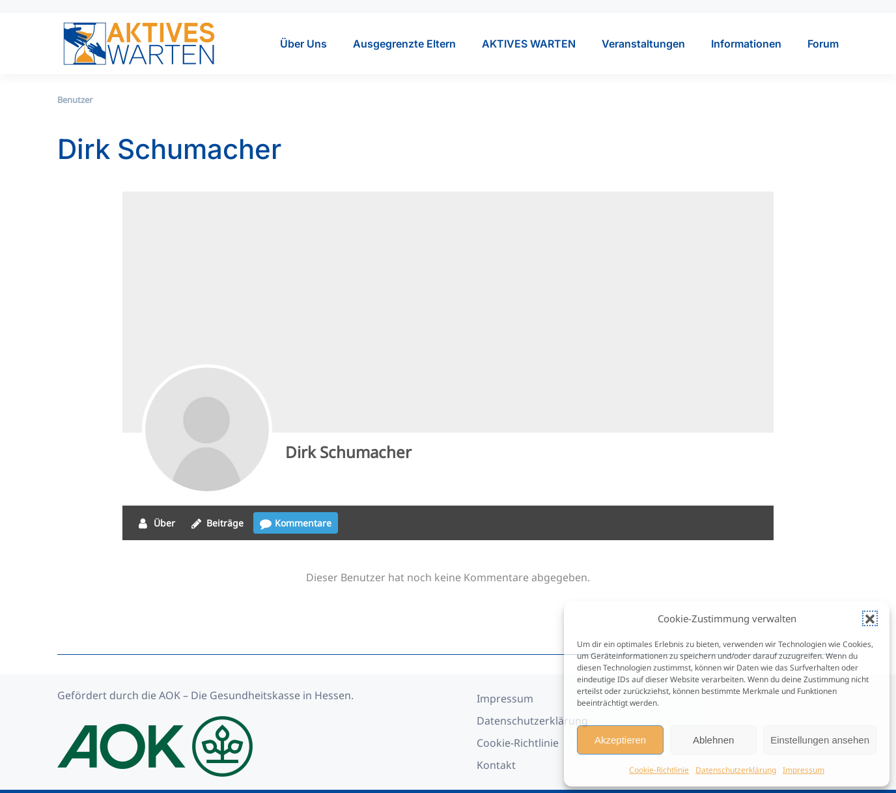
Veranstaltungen (643, 43)
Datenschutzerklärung (735, 769)
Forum (823, 43)
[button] (869, 618)
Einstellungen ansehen (819, 739)
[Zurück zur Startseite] (138, 43)
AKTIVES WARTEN (529, 43)
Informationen (746, 43)
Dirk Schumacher (348, 452)
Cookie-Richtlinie (659, 769)
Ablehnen (713, 739)
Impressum (803, 769)
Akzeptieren (620, 739)
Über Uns (303, 43)
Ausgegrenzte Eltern (404, 43)
